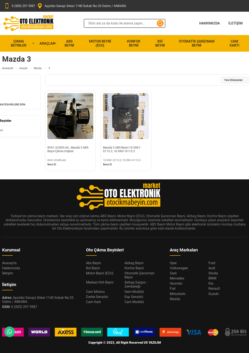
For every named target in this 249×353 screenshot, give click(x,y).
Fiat (172, 288)
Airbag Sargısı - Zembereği (135, 284)
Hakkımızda (209, 23)
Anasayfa (7, 68)
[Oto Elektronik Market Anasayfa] (32, 23)
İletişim (235, 23)
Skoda (213, 273)
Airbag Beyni (133, 263)
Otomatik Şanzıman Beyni (196, 43)
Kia (210, 283)
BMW (212, 278)
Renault (214, 288)
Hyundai (176, 283)
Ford (211, 263)
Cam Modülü (134, 302)
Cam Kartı (234, 43)
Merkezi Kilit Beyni (99, 282)
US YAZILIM (152, 342)
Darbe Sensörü (97, 297)
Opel (173, 263)
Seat (173, 273)
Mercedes (177, 278)
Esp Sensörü (133, 297)
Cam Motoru (95, 292)
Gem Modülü (134, 292)
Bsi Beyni (160, 43)
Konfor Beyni (133, 43)
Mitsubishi (177, 294)
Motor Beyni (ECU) (100, 43)
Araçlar (47, 43)
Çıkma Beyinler (18, 43)
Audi (211, 268)
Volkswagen (179, 268)
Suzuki (213, 294)
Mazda (38, 68)
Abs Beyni (69, 43)
